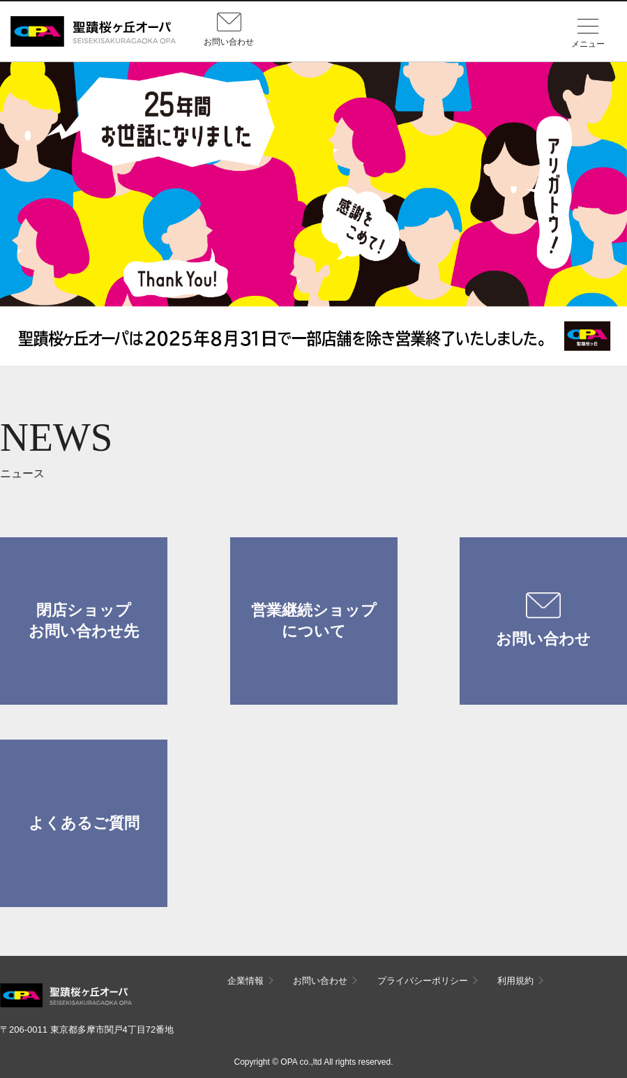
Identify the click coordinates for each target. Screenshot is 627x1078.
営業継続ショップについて (314, 620)
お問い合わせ (543, 620)
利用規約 (515, 980)
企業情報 (245, 980)
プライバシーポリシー (422, 980)
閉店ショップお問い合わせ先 (84, 620)
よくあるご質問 (84, 823)
